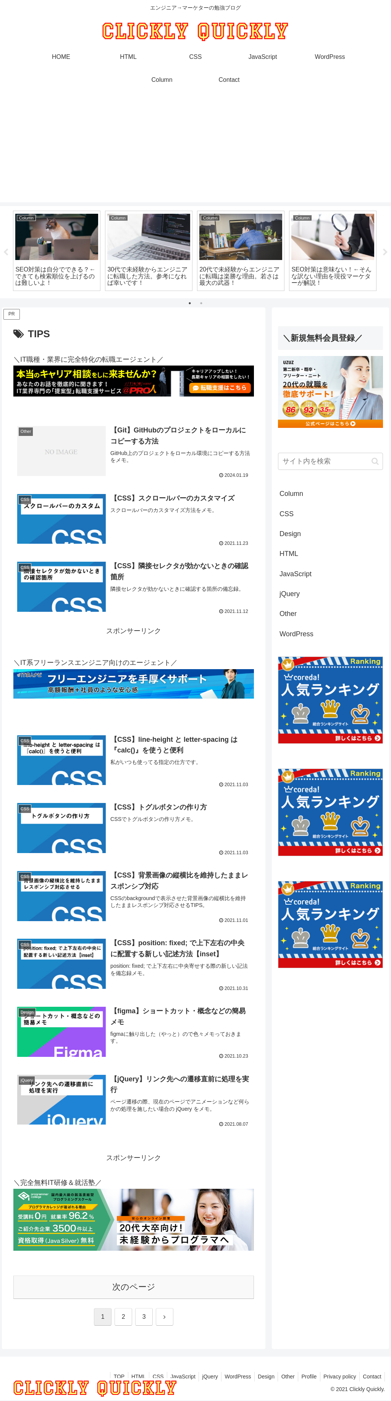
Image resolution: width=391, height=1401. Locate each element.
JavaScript (173, 1377)
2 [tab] (201, 303)
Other (283, 1377)
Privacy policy (338, 1377)
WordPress (231, 1377)
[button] (375, 461)
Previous (6, 252)
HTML (127, 1377)
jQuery (202, 1377)
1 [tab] (190, 303)
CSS (147, 1377)
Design (260, 1377)
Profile (305, 1377)
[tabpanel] (56, 251)
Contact (371, 1377)
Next (385, 252)
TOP (106, 1377)
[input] (330, 461)
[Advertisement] (195, 148)
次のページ (133, 1287)
